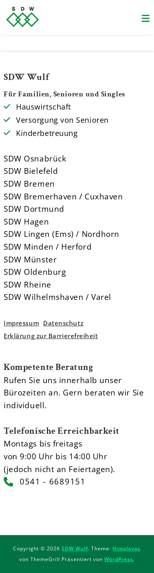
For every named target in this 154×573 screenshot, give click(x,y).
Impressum (21, 323)
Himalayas (126, 548)
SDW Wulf (75, 548)
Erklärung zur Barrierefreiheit (51, 336)
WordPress (118, 559)
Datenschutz (63, 323)
